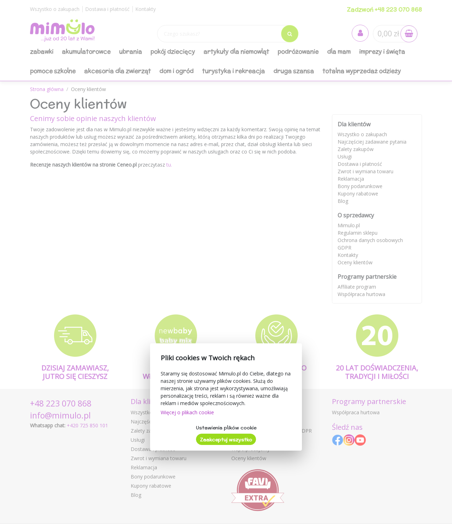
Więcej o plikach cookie (187, 412)
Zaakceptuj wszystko (226, 439)
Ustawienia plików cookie (226, 427)
